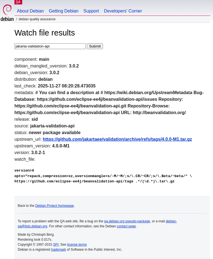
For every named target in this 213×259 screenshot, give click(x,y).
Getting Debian (63, 11)
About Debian (30, 11)
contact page (126, 226)
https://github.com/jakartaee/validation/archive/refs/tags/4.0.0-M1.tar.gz (117, 139)
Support (91, 11)
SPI (56, 245)
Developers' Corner (123, 11)
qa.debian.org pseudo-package (127, 221)
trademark (58, 250)
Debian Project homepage (54, 206)
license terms (77, 245)
